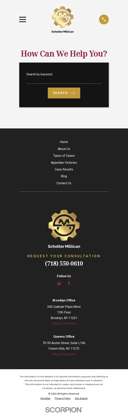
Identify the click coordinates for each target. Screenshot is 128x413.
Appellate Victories (64, 162)
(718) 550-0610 (64, 263)
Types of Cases (64, 155)
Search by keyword (39, 74)
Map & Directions (64, 323)
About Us (64, 149)
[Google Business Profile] (59, 283)
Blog (64, 176)
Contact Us (64, 183)
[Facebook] (69, 283)
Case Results (64, 169)
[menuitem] (45, 398)
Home (64, 142)
